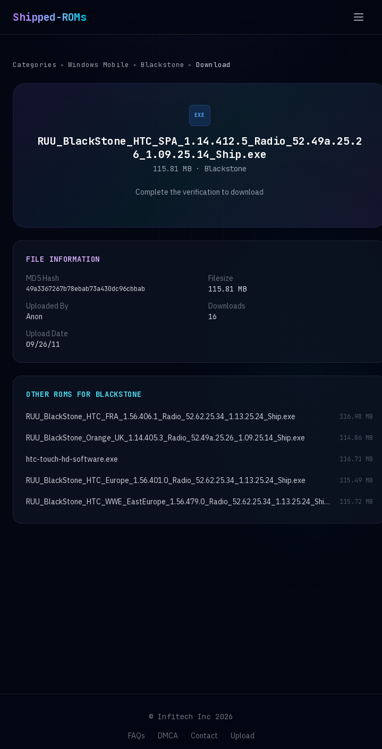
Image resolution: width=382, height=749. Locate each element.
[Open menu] (358, 17)
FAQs (136, 735)
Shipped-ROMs (49, 17)
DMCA (168, 735)
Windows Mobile (99, 64)
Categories (35, 64)
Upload (242, 735)
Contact (204, 735)
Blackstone (164, 64)
